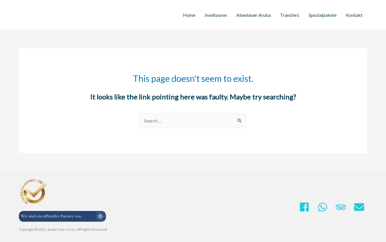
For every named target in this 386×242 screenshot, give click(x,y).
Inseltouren (216, 15)
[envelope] (360, 207)
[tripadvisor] (344, 207)
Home (189, 15)
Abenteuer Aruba (253, 15)
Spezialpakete (323, 15)
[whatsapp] (326, 207)
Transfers (289, 15)
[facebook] (308, 207)
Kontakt (354, 15)
